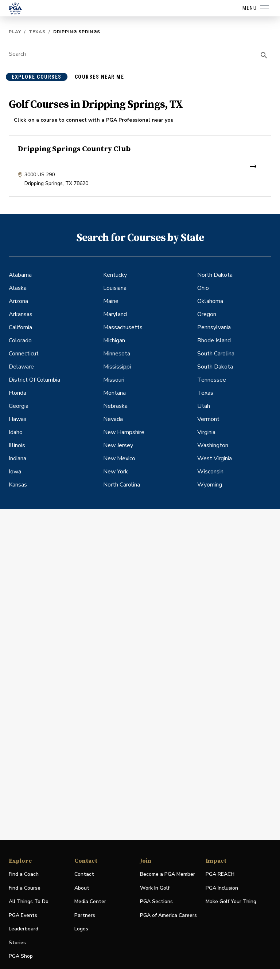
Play (15, 32)
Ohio (203, 288)
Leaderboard (23, 928)
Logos (81, 928)
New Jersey (118, 445)
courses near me (99, 77)
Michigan (114, 340)
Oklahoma (210, 301)
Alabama (20, 275)
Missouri (113, 380)
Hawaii (17, 419)
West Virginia (214, 458)
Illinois (17, 445)
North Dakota (215, 275)
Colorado (20, 340)
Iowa (15, 472)
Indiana (17, 458)
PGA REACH (220, 874)
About (81, 888)
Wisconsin (210, 472)
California (20, 327)
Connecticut (24, 354)
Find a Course (24, 888)
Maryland (115, 314)
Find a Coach (24, 874)
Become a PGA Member (167, 874)
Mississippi (117, 367)
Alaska (18, 288)
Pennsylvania (214, 327)
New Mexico (119, 458)
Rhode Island (214, 340)
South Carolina (215, 354)
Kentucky (115, 275)
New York (115, 472)
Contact (84, 874)
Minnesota (116, 354)
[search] (264, 55)
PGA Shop (21, 956)
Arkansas (20, 314)
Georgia (18, 406)
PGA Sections (156, 901)
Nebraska (115, 406)
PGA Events (23, 915)
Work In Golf (155, 888)
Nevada (113, 419)
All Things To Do (28, 901)
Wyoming (209, 485)
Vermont (208, 419)
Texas (37, 32)
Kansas (18, 485)
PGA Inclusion (222, 888)
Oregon (206, 314)
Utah (203, 406)
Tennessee (211, 380)
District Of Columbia (34, 380)
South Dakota (215, 367)
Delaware (21, 367)
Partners (84, 915)
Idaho (16, 432)
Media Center (90, 902)
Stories (17, 942)
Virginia (206, 432)
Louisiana (115, 288)
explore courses (37, 77)
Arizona (18, 301)
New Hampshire (123, 432)
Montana (114, 393)
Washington (212, 445)
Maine (110, 301)
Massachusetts (123, 327)
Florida (17, 393)
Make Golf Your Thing (231, 902)
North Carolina (121, 485)
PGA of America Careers (168, 915)
